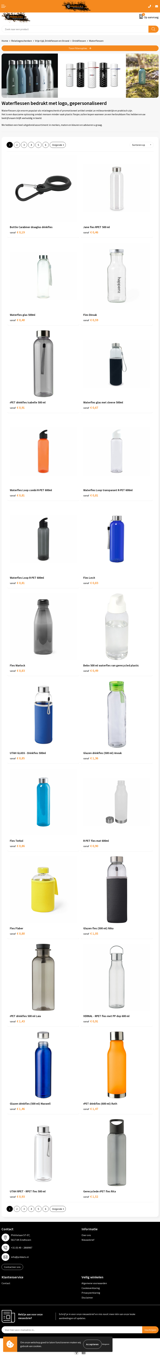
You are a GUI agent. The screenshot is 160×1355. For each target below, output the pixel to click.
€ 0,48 (17, 320)
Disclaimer (87, 1297)
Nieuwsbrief (88, 1239)
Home (5, 40)
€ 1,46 (17, 1109)
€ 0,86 (17, 846)
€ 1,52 (90, 1196)
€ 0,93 (17, 1196)
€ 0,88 (17, 933)
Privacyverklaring (91, 1292)
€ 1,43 (17, 1021)
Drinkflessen (79, 40)
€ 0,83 (90, 583)
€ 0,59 (90, 320)
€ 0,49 (90, 671)
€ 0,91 (17, 407)
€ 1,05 (90, 933)
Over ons (86, 1235)
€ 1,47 (90, 1109)
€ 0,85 (17, 758)
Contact (6, 1283)
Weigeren (105, 1344)
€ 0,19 (17, 232)
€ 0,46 (90, 232)
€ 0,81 (17, 495)
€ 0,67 (90, 407)
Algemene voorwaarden (94, 1283)
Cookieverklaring (91, 1288)
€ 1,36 (90, 758)
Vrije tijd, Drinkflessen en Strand (52, 40)
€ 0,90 (90, 846)
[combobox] (75, 29)
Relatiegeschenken (21, 40)
